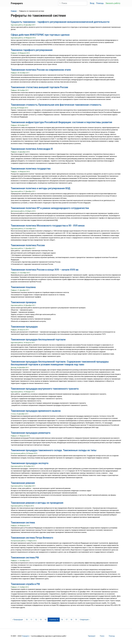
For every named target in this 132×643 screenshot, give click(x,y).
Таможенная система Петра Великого (32, 537)
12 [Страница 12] (36, 619)
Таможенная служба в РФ (25, 584)
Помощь (100, 3)
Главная (14, 11)
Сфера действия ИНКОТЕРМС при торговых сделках (40, 34)
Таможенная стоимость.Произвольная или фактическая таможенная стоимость (56, 104)
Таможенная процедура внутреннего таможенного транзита (45, 388)
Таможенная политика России (28, 245)
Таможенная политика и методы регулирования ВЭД (40, 188)
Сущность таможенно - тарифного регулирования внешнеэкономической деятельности (60, 21)
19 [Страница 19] (76, 619)
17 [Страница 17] (66, 619)
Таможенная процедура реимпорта (30, 432)
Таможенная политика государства (31, 168)
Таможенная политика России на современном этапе (41, 69)
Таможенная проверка (23, 302)
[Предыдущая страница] (17, 620)
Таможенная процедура (24, 326)
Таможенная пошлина (23, 287)
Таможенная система (23, 522)
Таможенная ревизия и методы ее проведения (37, 502)
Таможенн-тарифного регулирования (32, 50)
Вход (92, 3)
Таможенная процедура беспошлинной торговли (38, 339)
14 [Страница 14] (45, 619)
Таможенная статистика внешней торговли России (39, 87)
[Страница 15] (54, 620)
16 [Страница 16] (62, 619)
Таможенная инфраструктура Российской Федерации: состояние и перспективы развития (61, 122)
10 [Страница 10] (27, 619)
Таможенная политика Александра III (32, 148)
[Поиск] (72, 3)
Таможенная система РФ (25, 557)
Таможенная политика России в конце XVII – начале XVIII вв (44, 269)
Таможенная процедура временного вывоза (36, 410)
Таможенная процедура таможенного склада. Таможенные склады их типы (53, 450)
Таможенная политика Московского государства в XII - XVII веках (48, 225)
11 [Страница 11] (31, 619)
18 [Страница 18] (71, 619)
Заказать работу (113, 3)
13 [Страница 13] (41, 619)
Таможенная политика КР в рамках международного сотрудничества (50, 208)
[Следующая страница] (84, 620)
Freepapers (25, 636)
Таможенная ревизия (23, 483)
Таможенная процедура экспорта (29, 463)
